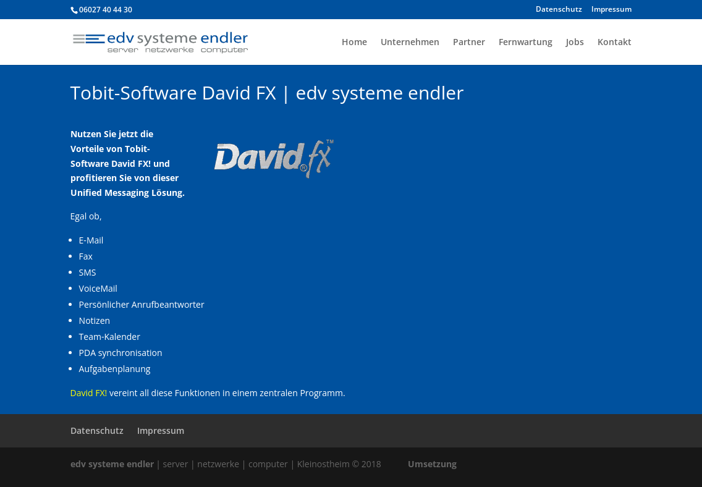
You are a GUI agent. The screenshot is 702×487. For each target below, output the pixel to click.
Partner (469, 43)
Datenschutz (559, 10)
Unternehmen (410, 43)
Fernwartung (525, 43)
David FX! (89, 393)
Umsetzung (432, 464)
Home (354, 43)
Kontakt (615, 43)
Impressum (611, 10)
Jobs (575, 43)
